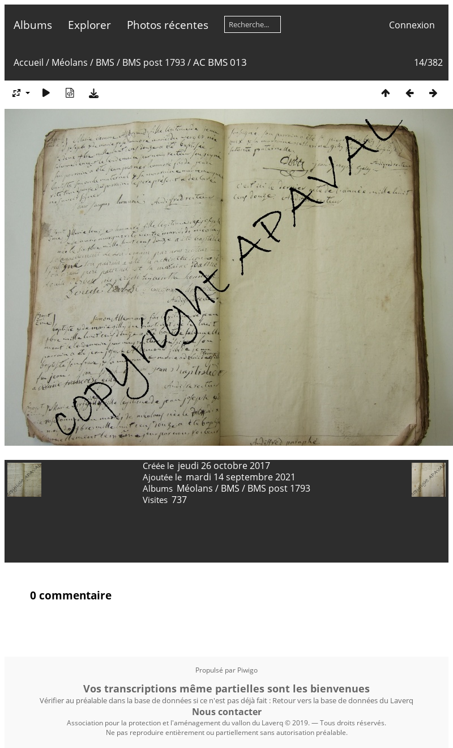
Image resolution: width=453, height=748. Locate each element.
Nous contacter (227, 711)
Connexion (412, 25)
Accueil (29, 62)
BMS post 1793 (153, 62)
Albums (33, 24)
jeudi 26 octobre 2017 (224, 465)
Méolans (70, 62)
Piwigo (247, 670)
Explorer (89, 24)
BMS (105, 62)
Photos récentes (167, 24)
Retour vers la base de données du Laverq (342, 700)
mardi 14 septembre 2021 (241, 477)
